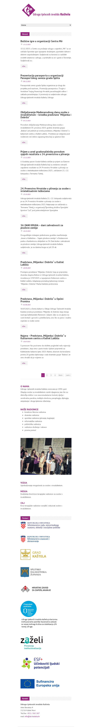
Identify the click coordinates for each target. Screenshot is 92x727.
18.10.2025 (26, 231)
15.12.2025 (26, 44)
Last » (68, 375)
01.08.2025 (26, 305)
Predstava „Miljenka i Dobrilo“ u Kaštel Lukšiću (42, 263)
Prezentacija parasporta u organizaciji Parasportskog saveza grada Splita (42, 77)
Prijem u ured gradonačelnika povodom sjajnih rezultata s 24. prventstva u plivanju (45, 153)
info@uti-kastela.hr (32, 716)
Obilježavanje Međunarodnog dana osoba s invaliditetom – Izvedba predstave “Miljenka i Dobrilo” (46, 115)
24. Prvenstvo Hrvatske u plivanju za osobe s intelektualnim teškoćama (46, 190)
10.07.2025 (26, 342)
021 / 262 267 (34, 713)
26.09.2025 (26, 268)
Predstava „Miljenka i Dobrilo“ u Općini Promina (42, 300)
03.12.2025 (26, 121)
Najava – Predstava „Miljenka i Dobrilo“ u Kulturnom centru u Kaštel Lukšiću (43, 337)
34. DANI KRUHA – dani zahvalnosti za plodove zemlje (42, 226)
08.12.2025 (26, 81)
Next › (61, 375)
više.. (24, 66)
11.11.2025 (26, 157)
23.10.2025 (26, 194)
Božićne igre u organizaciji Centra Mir (42, 41)
